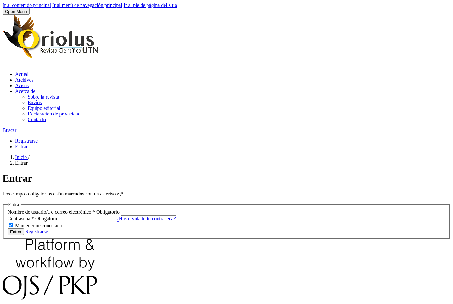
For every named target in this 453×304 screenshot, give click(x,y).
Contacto (37, 119)
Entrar (21, 146)
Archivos (24, 79)
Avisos (22, 85)
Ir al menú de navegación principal (87, 5)
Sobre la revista (43, 96)
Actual (22, 74)
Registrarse (26, 141)
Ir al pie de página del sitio (150, 5)
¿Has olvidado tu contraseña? (146, 218)
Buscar (9, 130)
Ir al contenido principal (27, 5)
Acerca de (25, 91)
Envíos (35, 102)
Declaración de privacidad (54, 113)
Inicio (21, 157)
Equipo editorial (44, 108)
